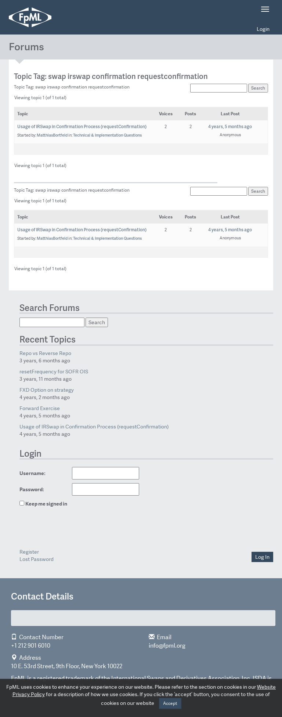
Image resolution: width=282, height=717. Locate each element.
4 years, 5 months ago (230, 126)
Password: (31, 489)
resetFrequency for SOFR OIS (53, 371)
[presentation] (70, 528)
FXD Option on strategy (46, 390)
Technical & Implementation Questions (107, 135)
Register (29, 551)
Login (263, 29)
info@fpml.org (167, 645)
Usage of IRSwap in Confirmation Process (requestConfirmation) (82, 126)
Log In (262, 557)
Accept (170, 703)
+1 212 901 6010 (30, 645)
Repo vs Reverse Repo (45, 353)
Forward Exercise (39, 408)
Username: (32, 473)
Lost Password (36, 559)
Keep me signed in (46, 503)
